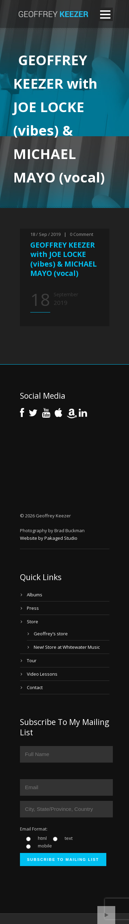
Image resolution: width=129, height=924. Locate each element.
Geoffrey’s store (51, 633)
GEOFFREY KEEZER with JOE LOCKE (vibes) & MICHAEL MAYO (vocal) (63, 259)
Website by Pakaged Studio (48, 538)
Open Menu (105, 14)
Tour (31, 660)
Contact (35, 687)
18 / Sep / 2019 (45, 234)
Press (33, 608)
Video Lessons (42, 674)
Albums (34, 595)
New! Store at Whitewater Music (67, 647)
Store (32, 621)
